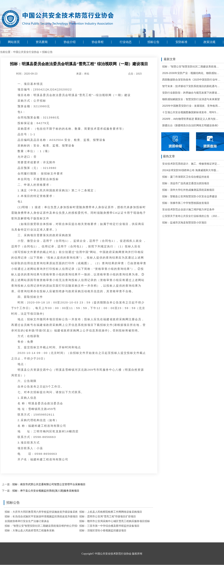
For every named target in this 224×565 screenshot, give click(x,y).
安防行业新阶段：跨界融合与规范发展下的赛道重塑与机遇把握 (191, 92)
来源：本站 (82, 73)
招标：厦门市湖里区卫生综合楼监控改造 (185, 176)
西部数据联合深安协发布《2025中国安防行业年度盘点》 (191, 79)
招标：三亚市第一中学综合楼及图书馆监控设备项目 (109, 525)
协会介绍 (70, 42)
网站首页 (14, 42)
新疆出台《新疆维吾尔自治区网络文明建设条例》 (191, 125)
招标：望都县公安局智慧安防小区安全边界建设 (189, 196)
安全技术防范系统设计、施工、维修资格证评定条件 (191, 163)
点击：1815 (135, 73)
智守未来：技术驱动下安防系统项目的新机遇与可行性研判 (191, 86)
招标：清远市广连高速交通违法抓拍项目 (185, 183)
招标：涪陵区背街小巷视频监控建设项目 (102, 530)
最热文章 (168, 156)
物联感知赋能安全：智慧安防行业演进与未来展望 (191, 99)
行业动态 (126, 42)
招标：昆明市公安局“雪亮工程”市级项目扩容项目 (107, 516)
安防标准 (181, 42)
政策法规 (209, 42)
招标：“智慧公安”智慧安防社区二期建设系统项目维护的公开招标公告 (45, 525)
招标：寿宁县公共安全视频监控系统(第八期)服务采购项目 (45, 490)
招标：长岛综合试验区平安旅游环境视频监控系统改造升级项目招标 (44, 516)
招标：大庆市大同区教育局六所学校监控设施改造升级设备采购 (41, 511)
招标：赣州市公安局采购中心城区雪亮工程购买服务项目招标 (114, 521)
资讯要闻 (42, 42)
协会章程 (98, 42)
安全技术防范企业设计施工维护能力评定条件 (188, 209)
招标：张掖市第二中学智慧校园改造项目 (185, 202)
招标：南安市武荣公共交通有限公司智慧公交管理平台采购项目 (48, 484)
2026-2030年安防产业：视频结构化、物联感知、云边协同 (191, 73)
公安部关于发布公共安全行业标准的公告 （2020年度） (191, 215)
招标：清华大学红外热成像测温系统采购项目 (188, 189)
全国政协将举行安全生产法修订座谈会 (27, 521)
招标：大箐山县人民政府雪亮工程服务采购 (29, 530)
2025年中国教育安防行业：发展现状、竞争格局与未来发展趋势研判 (191, 105)
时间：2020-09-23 (27, 73)
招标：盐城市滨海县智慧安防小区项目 (184, 222)
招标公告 (153, 42)
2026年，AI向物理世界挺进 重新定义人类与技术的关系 (191, 118)
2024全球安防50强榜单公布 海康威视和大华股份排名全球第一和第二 (191, 170)
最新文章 (168, 59)
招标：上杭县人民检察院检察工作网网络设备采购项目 (110, 511)
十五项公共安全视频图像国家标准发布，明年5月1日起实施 (191, 112)
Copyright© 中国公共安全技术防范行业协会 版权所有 (112, 553)
